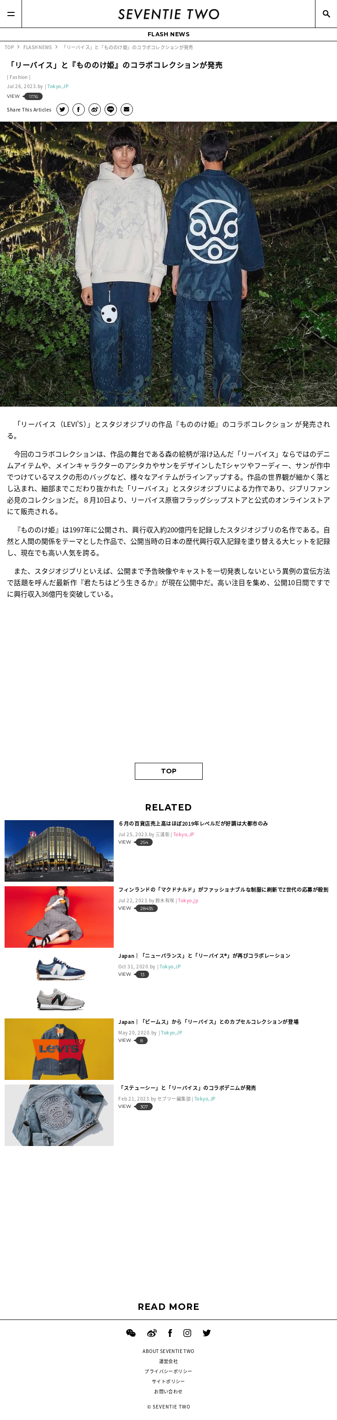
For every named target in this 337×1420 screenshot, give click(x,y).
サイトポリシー (168, 1381)
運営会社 (168, 1361)
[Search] (326, 14)
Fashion (19, 76)
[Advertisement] (168, 685)
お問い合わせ (168, 1391)
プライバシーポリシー (168, 1371)
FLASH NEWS (169, 34)
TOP (169, 771)
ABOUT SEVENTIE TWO (168, 1350)
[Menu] (11, 14)
